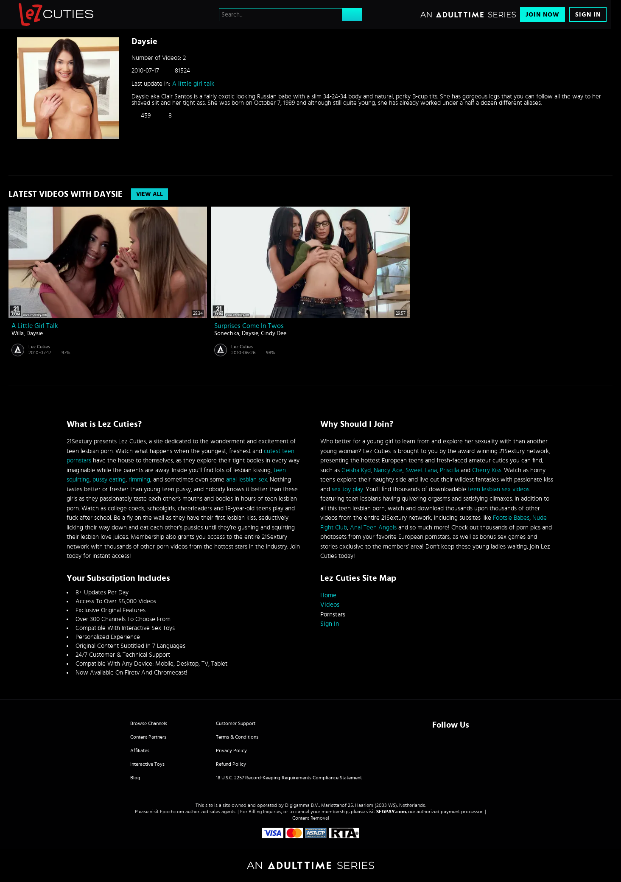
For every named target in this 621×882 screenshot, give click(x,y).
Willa (17, 333)
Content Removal (310, 817)
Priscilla (449, 470)
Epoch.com (172, 811)
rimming (139, 479)
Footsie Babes (511, 518)
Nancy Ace (388, 470)
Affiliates (139, 750)
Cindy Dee (273, 333)
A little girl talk (193, 84)
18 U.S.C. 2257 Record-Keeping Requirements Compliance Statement (289, 777)
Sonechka (226, 333)
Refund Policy (231, 764)
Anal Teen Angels (373, 527)
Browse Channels (148, 723)
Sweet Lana (421, 470)
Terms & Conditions (237, 736)
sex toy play (347, 489)
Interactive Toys (147, 764)
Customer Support (235, 723)
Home (328, 595)
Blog (135, 777)
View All (149, 194)
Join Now (542, 14)
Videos (329, 605)
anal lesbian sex (246, 479)
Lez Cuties (39, 346)
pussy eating (109, 479)
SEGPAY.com (391, 811)
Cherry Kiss (486, 470)
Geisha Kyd (356, 470)
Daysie (34, 333)
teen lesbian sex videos (498, 489)
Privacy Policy (231, 750)
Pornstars (332, 614)
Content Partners (148, 736)
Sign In (588, 14)
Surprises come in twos (249, 325)
